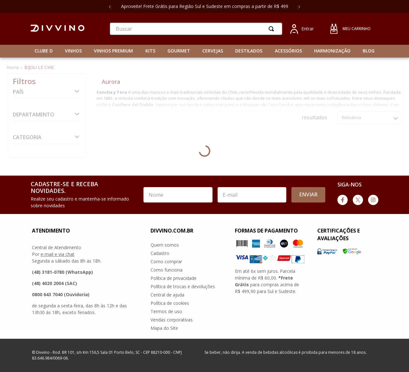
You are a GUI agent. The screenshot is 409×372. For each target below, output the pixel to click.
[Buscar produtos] (272, 28)
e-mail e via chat (57, 254)
